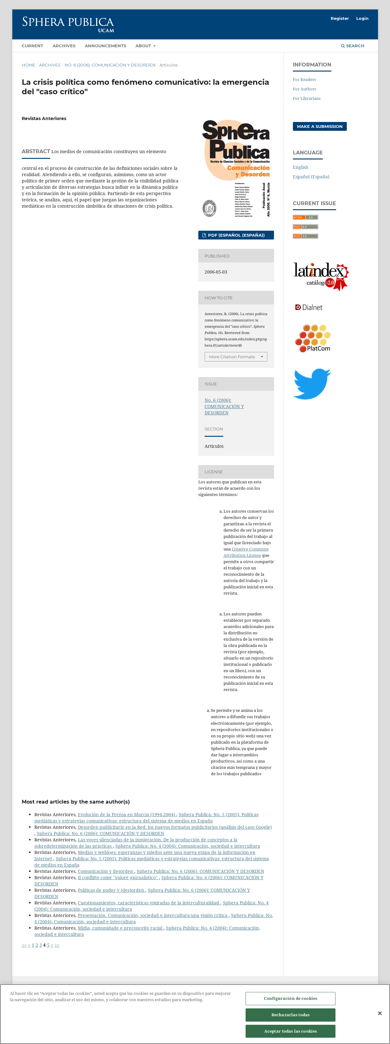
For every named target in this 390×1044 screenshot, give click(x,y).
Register (340, 18)
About (144, 45)
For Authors (304, 89)
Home (28, 64)
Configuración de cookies (290, 1002)
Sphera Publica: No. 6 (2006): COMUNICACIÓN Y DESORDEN (100, 833)
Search (352, 45)
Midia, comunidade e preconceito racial (121, 928)
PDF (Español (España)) (236, 235)
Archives (64, 45)
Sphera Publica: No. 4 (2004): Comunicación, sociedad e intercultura (187, 846)
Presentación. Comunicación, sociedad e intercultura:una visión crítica (153, 915)
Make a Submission (320, 126)
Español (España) (311, 177)
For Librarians (307, 98)
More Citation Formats (232, 356)
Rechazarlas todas (290, 1018)
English (300, 167)
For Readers (304, 79)
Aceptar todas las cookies (290, 1034)
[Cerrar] (380, 1017)
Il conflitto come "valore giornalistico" (118, 877)
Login (362, 18)
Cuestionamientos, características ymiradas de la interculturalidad (149, 903)
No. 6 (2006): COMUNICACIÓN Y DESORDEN (110, 64)
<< (24, 945)
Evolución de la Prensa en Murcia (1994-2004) (127, 814)
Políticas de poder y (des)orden (111, 890)
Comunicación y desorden (106, 871)
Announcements (105, 45)
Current (32, 45)
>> (57, 945)
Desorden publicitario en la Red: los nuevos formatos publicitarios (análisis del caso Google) (175, 827)
